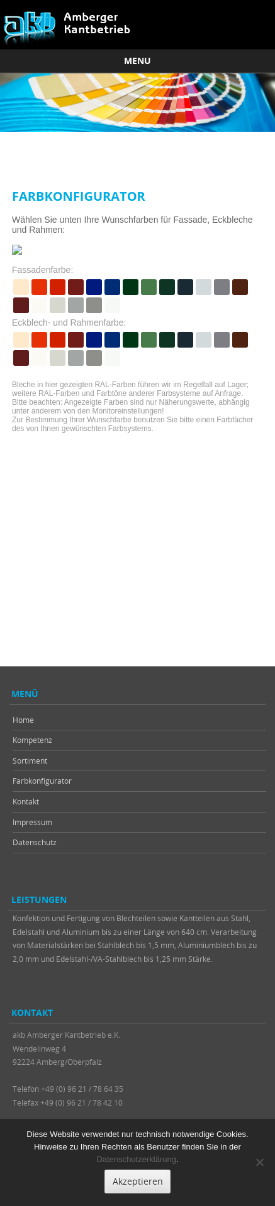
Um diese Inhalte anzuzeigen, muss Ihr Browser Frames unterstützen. (137, 402)
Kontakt (26, 801)
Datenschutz (35, 842)
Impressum (32, 822)
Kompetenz (32, 740)
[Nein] (259, 1162)
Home (23, 720)
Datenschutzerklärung (136, 1159)
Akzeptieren (138, 1181)
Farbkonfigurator (42, 781)
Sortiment (30, 760)
